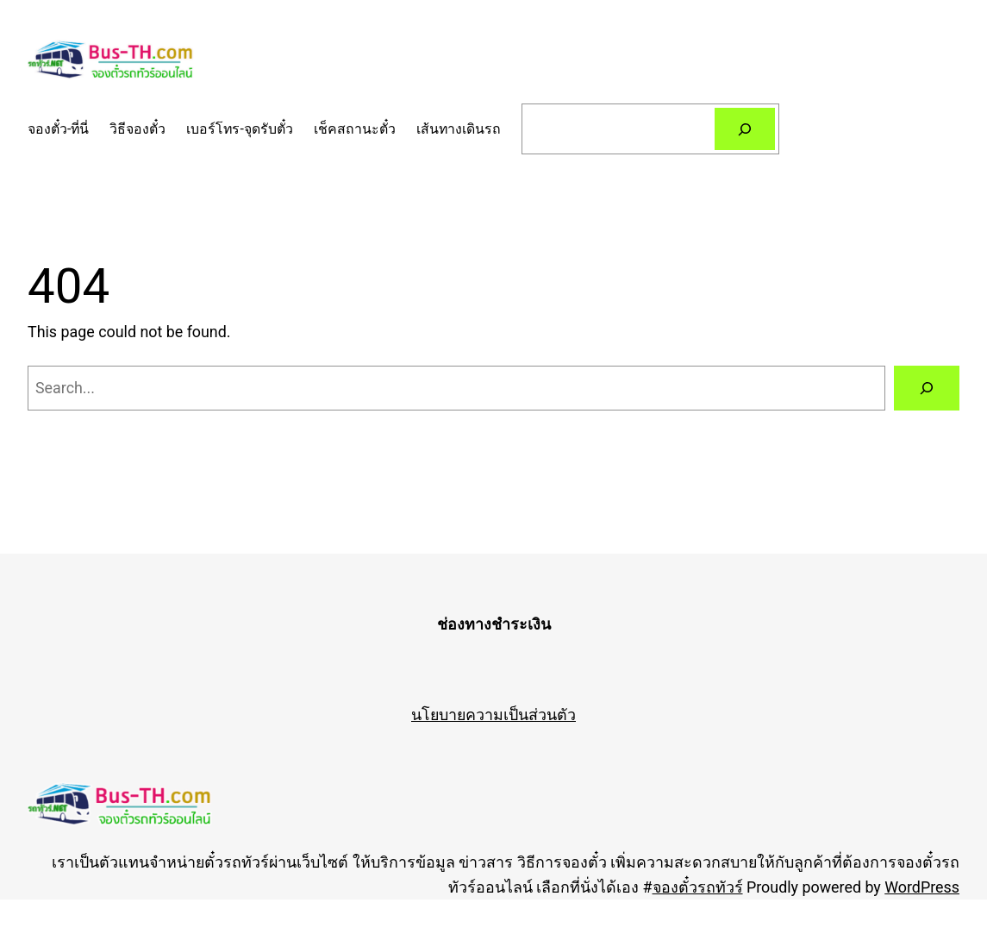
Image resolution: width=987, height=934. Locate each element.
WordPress (921, 887)
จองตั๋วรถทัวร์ (698, 887)
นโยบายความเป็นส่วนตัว (493, 714)
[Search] (745, 129)
